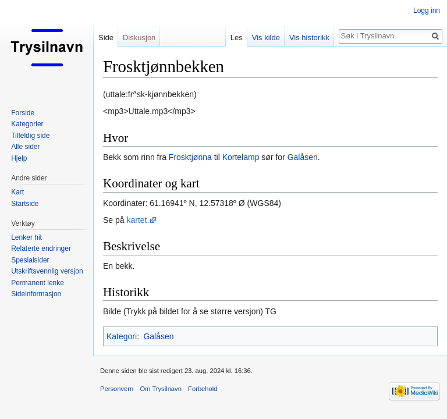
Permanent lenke (37, 283)
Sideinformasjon (36, 294)
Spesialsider (30, 260)
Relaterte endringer (41, 248)
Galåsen (303, 157)
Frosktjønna (190, 157)
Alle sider (25, 147)
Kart (17, 192)
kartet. (137, 220)
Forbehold (202, 388)
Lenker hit (26, 237)
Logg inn (426, 10)
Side (105, 37)
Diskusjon (139, 37)
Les (236, 37)
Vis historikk (309, 37)
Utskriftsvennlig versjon (47, 271)
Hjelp (19, 158)
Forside (22, 113)
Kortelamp (241, 157)
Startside (24, 204)
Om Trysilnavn (161, 388)
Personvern (116, 388)
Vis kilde (266, 37)
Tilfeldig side (30, 136)
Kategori (122, 336)
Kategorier (27, 124)
